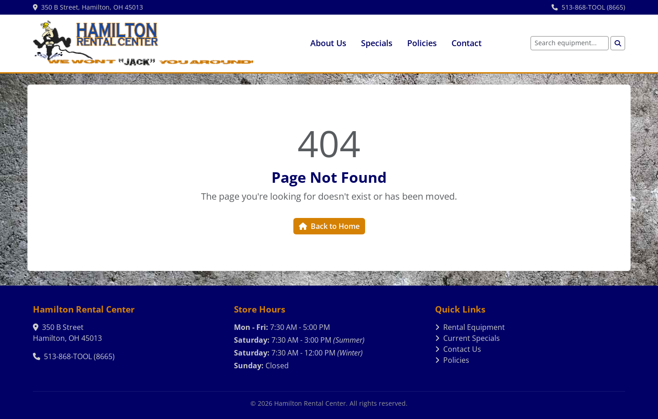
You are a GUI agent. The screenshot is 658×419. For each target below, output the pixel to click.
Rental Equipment (470, 327)
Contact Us (458, 349)
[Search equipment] (570, 43)
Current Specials (467, 338)
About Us (328, 42)
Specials (377, 42)
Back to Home (329, 226)
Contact (466, 42)
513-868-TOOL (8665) (588, 7)
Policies (422, 42)
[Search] (617, 43)
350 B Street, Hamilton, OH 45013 (88, 7)
